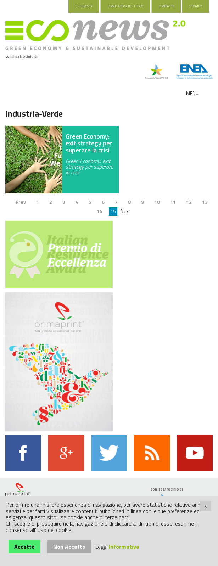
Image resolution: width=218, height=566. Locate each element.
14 (99, 211)
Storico (195, 6)
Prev (21, 202)
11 (173, 202)
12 (189, 202)
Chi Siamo (84, 6)
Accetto (24, 546)
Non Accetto (69, 546)
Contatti (166, 6)
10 (157, 202)
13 (205, 202)
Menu (192, 93)
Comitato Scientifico (125, 6)
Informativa (124, 546)
